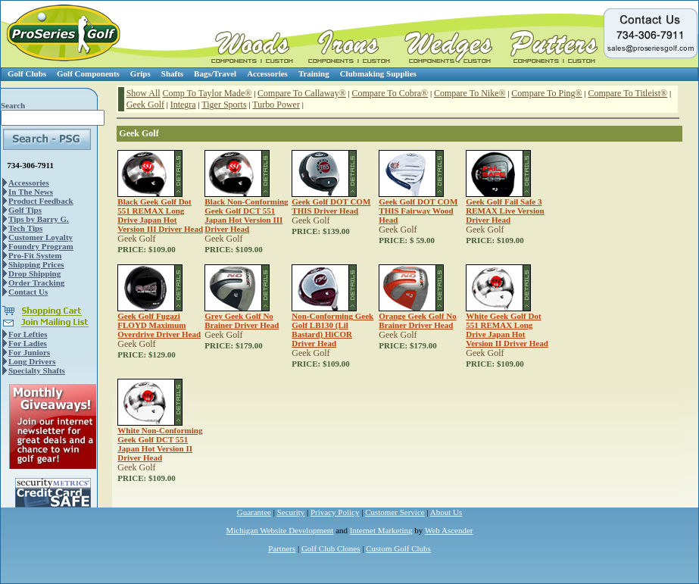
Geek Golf (145, 104)
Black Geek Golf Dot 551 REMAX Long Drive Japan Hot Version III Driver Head (160, 215)
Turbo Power (276, 104)
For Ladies (27, 343)
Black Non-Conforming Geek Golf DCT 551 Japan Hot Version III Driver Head (246, 215)
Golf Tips (25, 209)
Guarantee (254, 512)
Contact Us (28, 291)
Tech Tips (25, 228)
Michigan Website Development (280, 530)
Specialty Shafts (36, 370)
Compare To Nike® (470, 93)
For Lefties (27, 334)
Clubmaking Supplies (378, 73)
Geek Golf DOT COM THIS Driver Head (331, 206)
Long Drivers (32, 361)
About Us (446, 512)
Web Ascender (449, 530)
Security (291, 512)
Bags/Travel (215, 73)
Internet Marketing (381, 530)
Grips (140, 73)
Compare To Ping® (546, 93)
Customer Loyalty (40, 237)
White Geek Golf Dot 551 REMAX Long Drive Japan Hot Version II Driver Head (507, 329)
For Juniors (29, 352)
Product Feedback (40, 200)
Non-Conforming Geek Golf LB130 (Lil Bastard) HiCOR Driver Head (332, 329)
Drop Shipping (34, 273)
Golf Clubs (27, 73)
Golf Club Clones (330, 548)
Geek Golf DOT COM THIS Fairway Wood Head (418, 210)
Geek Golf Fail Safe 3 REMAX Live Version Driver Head (505, 210)
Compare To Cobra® (390, 93)
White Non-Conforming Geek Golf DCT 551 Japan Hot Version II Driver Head (159, 444)
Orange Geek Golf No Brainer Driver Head (417, 320)
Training (313, 73)
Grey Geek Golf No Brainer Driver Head (241, 320)
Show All (143, 93)
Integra (183, 104)
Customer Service (395, 512)
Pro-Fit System (34, 255)
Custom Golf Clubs (398, 548)
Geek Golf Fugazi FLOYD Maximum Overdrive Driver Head (159, 325)
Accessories (267, 73)
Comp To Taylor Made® (206, 93)
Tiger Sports (223, 104)
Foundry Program (40, 246)
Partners (281, 548)
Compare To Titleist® (627, 93)
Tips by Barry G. (38, 218)
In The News (30, 191)
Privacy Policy (334, 512)
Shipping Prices (36, 264)
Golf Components (88, 73)
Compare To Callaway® (301, 93)
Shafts (172, 73)
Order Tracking (36, 282)
